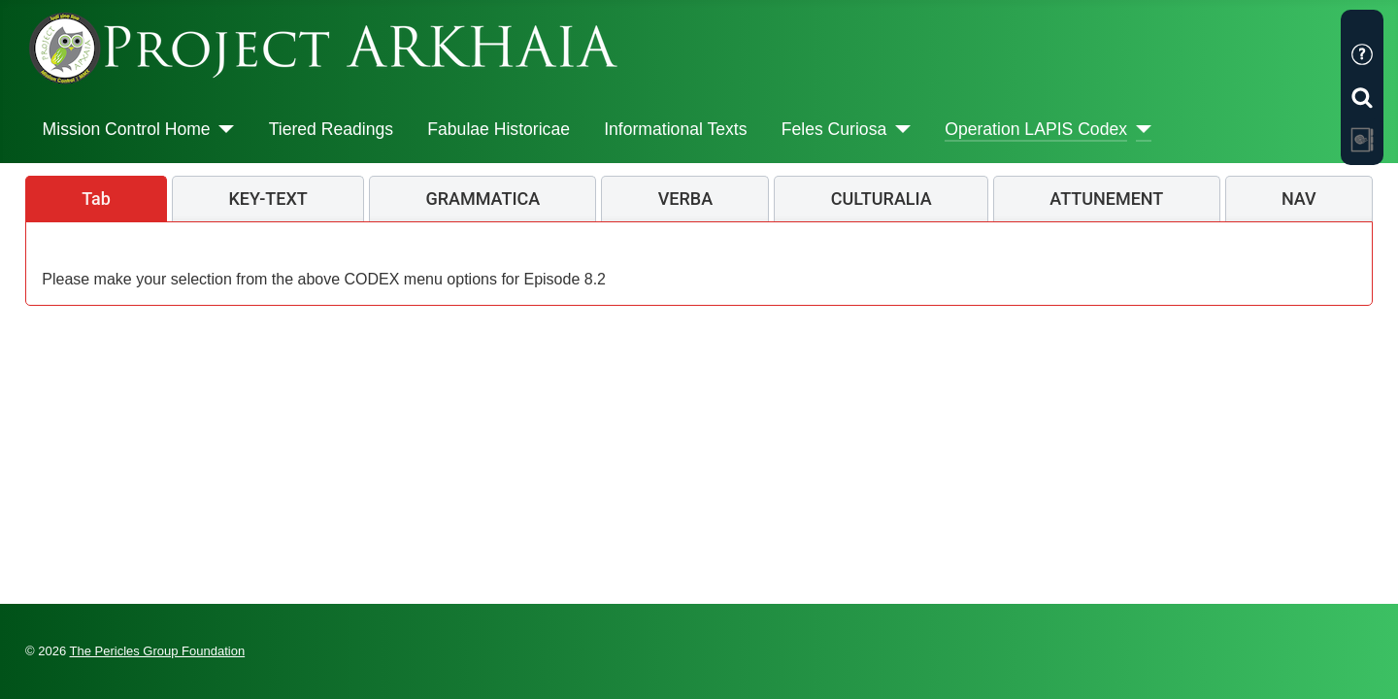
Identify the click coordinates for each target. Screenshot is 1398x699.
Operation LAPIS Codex (1036, 129)
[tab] (96, 199)
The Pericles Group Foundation (158, 651)
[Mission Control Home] (223, 129)
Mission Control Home (127, 129)
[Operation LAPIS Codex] (1139, 129)
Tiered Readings (331, 129)
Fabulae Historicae (498, 129)
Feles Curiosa (834, 129)
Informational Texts (675, 129)
